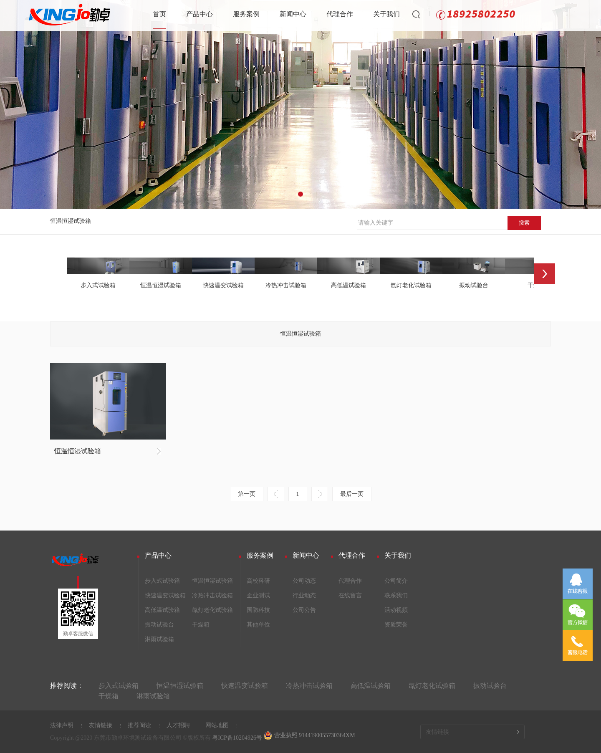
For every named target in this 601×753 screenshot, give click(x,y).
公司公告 (304, 610)
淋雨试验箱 (159, 639)
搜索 (524, 223)
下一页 (319, 494)
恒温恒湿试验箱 (70, 221)
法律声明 (61, 725)
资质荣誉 (396, 625)
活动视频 (396, 610)
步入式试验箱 (162, 581)
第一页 (246, 494)
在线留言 (350, 595)
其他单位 (258, 625)
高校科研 (258, 581)
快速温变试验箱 (165, 595)
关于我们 (386, 14)
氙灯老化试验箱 (212, 610)
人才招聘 (178, 725)
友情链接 (100, 725)
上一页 (276, 494)
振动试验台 (159, 625)
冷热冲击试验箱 (212, 595)
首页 (159, 14)
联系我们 (396, 595)
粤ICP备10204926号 (237, 738)
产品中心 (199, 14)
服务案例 (246, 14)
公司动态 (304, 581)
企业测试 (258, 595)
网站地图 (217, 725)
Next (544, 273)
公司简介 (396, 581)
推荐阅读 (139, 725)
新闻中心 (293, 14)
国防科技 (258, 610)
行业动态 (304, 595)
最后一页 (352, 494)
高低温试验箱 (162, 610)
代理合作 (339, 14)
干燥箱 (201, 625)
